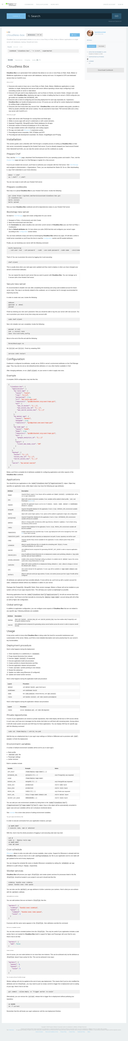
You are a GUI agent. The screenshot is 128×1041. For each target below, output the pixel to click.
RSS (8, 32)
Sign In (120, 4)
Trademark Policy (81, 1036)
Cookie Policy (72, 1036)
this (22, 536)
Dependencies (18, 60)
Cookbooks (29, 4)
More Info (55, 4)
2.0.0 (33, 35)
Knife (21, 47)
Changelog (27, 60)
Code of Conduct (39, 1036)
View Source (92, 46)
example (12, 816)
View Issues (101, 46)
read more (31, 504)
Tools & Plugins (42, 4)
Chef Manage (74, 165)
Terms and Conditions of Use (51, 1036)
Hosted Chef (11, 160)
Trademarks (11, 1035)
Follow (75, 35)
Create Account (109, 4)
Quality (36, 60)
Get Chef (18, 157)
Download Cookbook (105, 70)
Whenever (27, 130)
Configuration (23, 232)
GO (116, 16)
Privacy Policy (63, 1036)
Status (88, 1036)
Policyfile (9, 47)
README (10, 60)
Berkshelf (15, 47)
